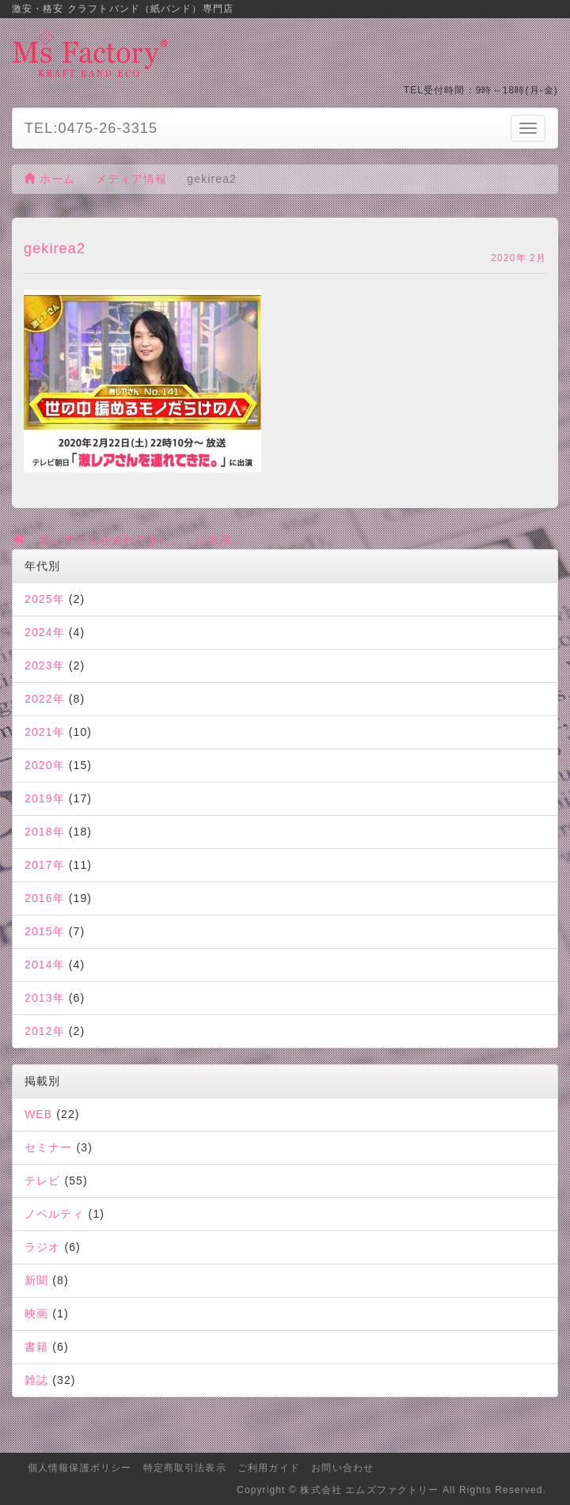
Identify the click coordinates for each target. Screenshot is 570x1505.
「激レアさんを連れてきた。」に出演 (121, 539)
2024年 (45, 632)
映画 (36, 1313)
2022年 (45, 698)
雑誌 (36, 1380)
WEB (38, 1114)
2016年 (45, 898)
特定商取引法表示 (184, 1467)
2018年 (45, 831)
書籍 (36, 1346)
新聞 (36, 1280)
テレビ (42, 1180)
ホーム (50, 178)
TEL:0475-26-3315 (91, 128)
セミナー (48, 1147)
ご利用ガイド (269, 1467)
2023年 (45, 665)
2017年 (45, 865)
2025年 (45, 599)
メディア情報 (132, 178)
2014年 (45, 964)
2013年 (45, 997)
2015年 (45, 931)
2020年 (45, 765)
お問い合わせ (342, 1467)
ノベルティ (55, 1213)
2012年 (45, 1031)
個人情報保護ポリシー (79, 1467)
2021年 (45, 732)
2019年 (45, 798)
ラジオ (42, 1247)
